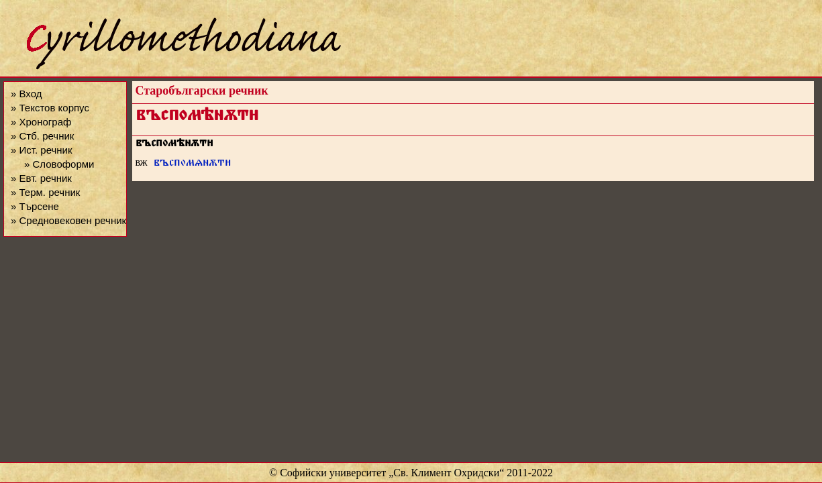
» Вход (26, 93)
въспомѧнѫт (193, 164)
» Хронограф (41, 121)
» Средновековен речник (68, 220)
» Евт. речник (41, 178)
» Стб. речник (42, 136)
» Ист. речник (41, 150)
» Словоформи (59, 164)
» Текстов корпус (50, 107)
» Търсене (35, 206)
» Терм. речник (45, 192)
